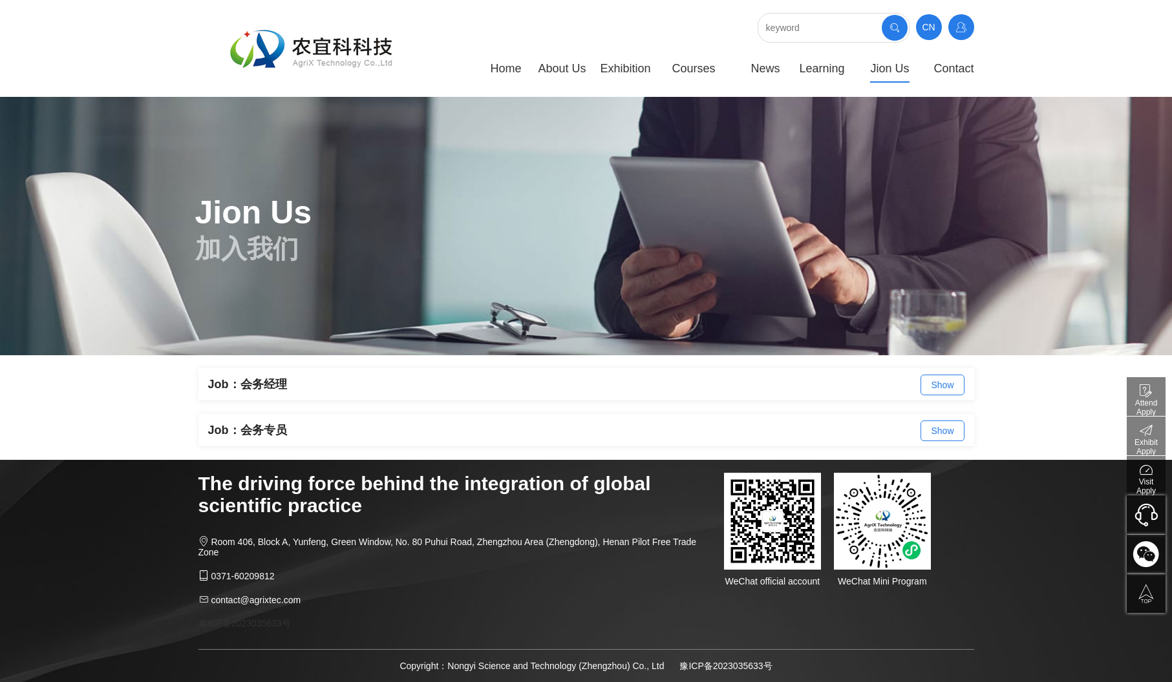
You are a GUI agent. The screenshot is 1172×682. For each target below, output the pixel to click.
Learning (821, 68)
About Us (562, 68)
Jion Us (889, 68)
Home (505, 68)
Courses (693, 68)
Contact (953, 68)
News (765, 68)
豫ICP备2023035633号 (244, 623)
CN (928, 27)
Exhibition (625, 68)
